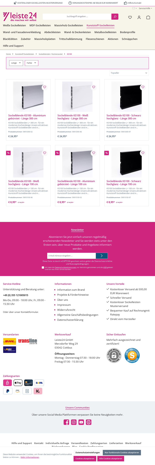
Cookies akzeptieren (85, 458)
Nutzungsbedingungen (79, 264)
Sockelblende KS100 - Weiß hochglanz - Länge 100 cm (23, 183)
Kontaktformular (29, 311)
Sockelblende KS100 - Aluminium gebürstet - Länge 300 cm (27, 117)
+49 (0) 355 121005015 (15, 295)
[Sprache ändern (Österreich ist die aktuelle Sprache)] (134, 8)
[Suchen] (114, 17)
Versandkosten (79, 443)
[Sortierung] (129, 73)
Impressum (64, 305)
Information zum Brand (71, 289)
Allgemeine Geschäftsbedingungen (77, 314)
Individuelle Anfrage (57, 443)
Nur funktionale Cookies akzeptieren (122, 452)
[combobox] (77, 17)
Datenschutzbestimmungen (65, 267)
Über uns (62, 300)
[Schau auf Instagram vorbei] (73, 422)
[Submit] (102, 256)
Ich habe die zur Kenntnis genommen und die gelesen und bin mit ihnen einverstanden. (79, 268)
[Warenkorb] (148, 17)
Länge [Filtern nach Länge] (16, 62)
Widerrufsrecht (66, 310)
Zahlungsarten (99, 443)
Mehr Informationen (30, 457)
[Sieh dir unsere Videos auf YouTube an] (81, 422)
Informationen (63, 284)
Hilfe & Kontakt (134, 3)
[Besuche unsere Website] (88, 422)
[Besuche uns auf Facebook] (66, 422)
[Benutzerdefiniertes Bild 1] (132, 355)
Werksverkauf (133, 443)
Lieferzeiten (116, 443)
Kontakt (38, 443)
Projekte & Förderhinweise (73, 294)
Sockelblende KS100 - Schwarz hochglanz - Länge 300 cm (124, 117)
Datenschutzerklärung (70, 319)
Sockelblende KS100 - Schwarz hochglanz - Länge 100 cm (124, 183)
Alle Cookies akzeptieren (110, 458)
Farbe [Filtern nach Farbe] (31, 62)
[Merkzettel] (130, 17)
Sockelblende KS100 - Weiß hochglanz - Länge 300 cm (73, 117)
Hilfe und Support (22, 443)
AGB (105, 267)
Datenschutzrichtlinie (103, 261)
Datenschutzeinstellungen (88, 452)
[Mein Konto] (139, 17)
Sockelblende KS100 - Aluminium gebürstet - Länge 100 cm (76, 183)
